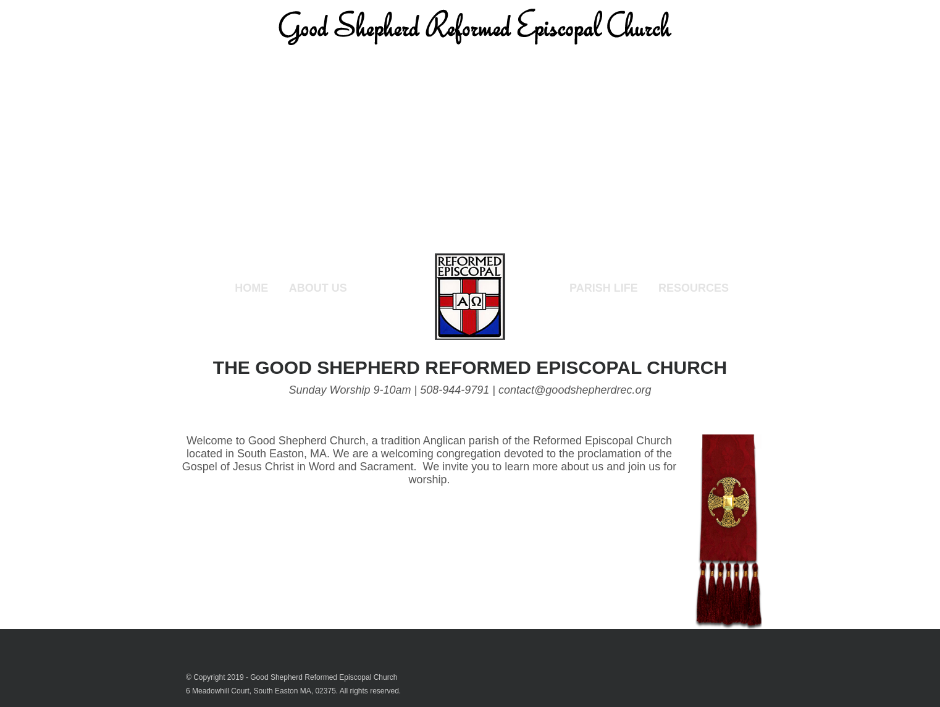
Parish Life (603, 288)
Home (251, 288)
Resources (693, 288)
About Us (318, 288)
